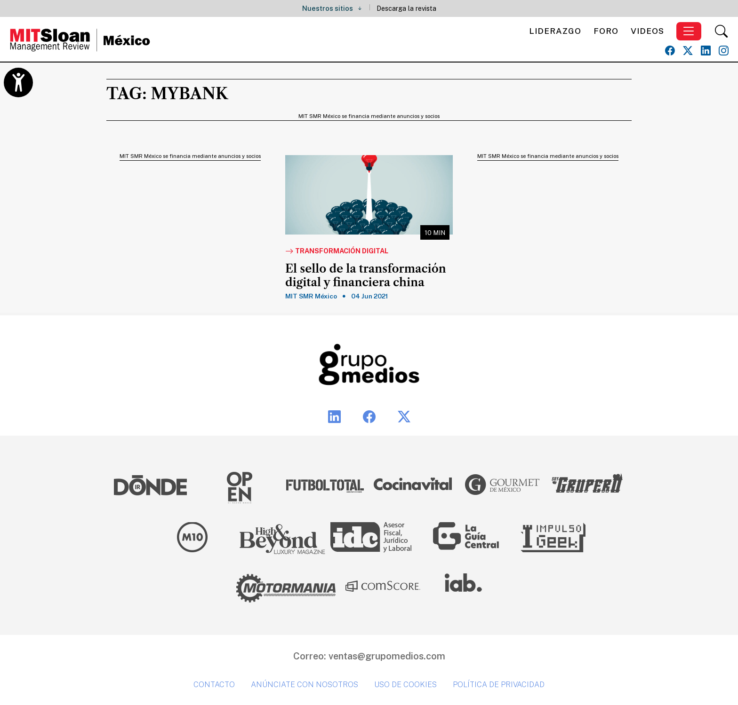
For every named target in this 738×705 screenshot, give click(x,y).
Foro (606, 31)
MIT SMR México (311, 296)
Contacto (214, 684)
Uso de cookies (405, 684)
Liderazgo (555, 31)
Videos (647, 31)
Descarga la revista (406, 8)
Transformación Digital (336, 251)
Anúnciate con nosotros (304, 684)
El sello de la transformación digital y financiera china (365, 275)
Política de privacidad (499, 684)
